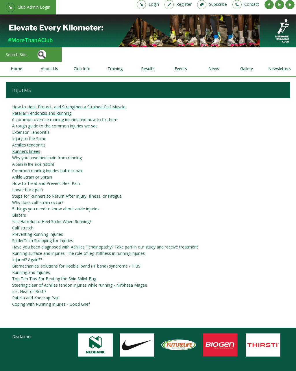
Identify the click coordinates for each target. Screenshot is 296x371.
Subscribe (218, 4)
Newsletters (279, 68)
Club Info (82, 68)
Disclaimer (22, 336)
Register (184, 4)
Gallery (246, 68)
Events (181, 68)
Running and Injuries (31, 272)
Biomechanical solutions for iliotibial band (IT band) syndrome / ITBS (76, 266)
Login (154, 4)
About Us (49, 68)
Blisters (19, 215)
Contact (251, 4)
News (213, 68)
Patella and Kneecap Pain (36, 297)
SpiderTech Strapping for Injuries (42, 240)
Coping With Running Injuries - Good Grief (51, 304)
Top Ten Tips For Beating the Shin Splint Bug (54, 278)
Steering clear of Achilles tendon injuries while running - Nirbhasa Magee (79, 285)
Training (115, 68)
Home (16, 68)
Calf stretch (23, 228)
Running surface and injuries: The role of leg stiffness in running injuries (78, 253)
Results (148, 68)
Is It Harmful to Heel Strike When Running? (51, 221)
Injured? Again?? (27, 259)
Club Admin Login (34, 7)
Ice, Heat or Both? (29, 291)
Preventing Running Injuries (37, 234)
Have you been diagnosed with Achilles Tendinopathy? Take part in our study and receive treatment (105, 247)
